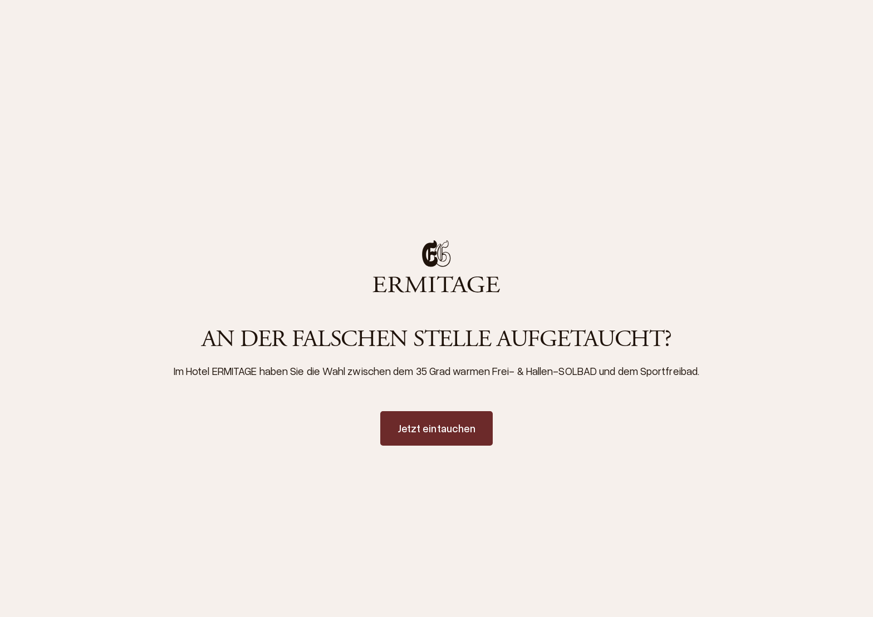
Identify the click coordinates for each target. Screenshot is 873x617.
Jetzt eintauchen (437, 428)
